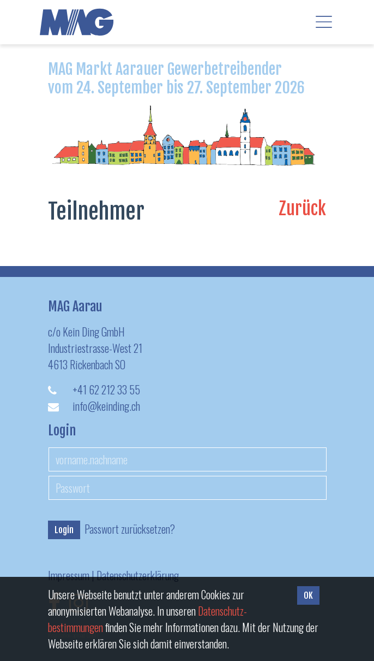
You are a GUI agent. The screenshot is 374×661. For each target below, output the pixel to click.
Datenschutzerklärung (137, 575)
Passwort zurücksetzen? (130, 529)
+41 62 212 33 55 (106, 389)
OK (308, 595)
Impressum (68, 575)
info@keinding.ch (106, 406)
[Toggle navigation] (323, 21)
